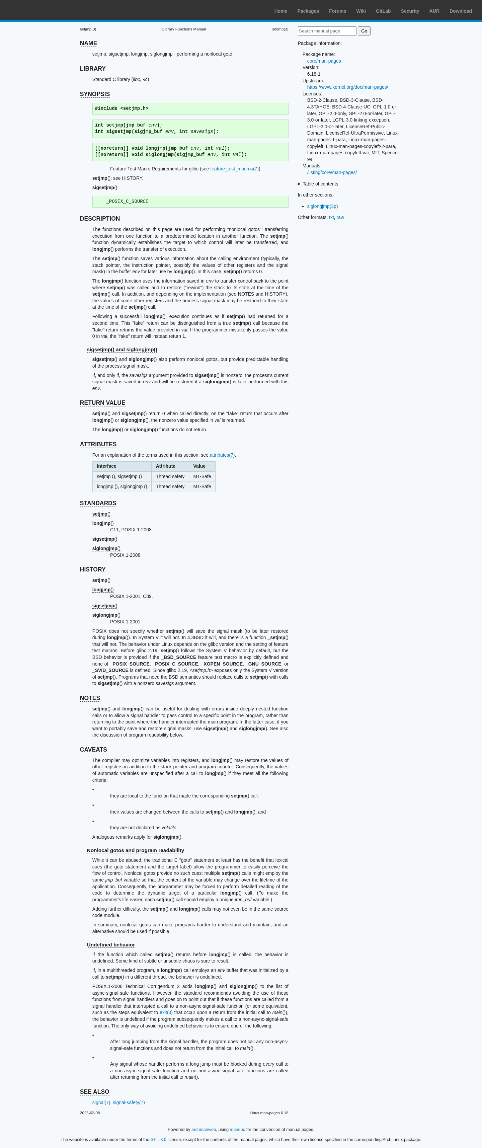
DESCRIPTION (100, 218)
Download (461, 11)
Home (281, 11)
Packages (308, 11)
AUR (434, 11)
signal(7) (101, 1102)
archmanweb (203, 1129)
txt (331, 217)
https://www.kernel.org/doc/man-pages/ (347, 87)
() (101, 514)
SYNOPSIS (95, 94)
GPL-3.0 (158, 1139)
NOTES (90, 698)
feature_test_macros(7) (234, 168)
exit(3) (166, 1012)
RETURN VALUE (103, 402)
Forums (337, 11)
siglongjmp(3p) (322, 206)
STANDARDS (98, 503)
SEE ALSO (94, 1091)
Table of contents (320, 183)
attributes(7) (222, 455)
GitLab (383, 11)
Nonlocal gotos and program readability (135, 850)
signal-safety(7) (129, 1102)
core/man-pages (324, 61)
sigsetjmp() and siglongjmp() (122, 349)
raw (340, 217)
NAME (88, 43)
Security (410, 11)
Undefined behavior (111, 944)
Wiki (361, 11)
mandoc (237, 1129)
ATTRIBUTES (98, 444)
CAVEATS (93, 749)
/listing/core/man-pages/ (332, 172)
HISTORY (93, 569)
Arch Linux (37, 10)
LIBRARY (93, 68)
